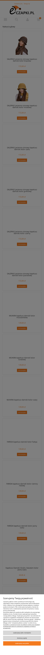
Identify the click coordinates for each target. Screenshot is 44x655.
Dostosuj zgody (22, 638)
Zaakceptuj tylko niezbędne (22, 633)
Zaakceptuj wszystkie (22, 643)
